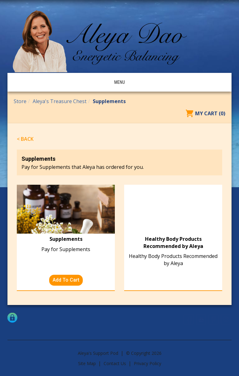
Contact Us (115, 363)
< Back (25, 139)
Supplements (109, 101)
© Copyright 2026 (144, 353)
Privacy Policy (147, 363)
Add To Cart (66, 280)
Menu (119, 82)
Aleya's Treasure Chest (60, 101)
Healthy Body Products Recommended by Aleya (173, 243)
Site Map (87, 363)
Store (20, 101)
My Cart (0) (210, 113)
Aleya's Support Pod (98, 353)
